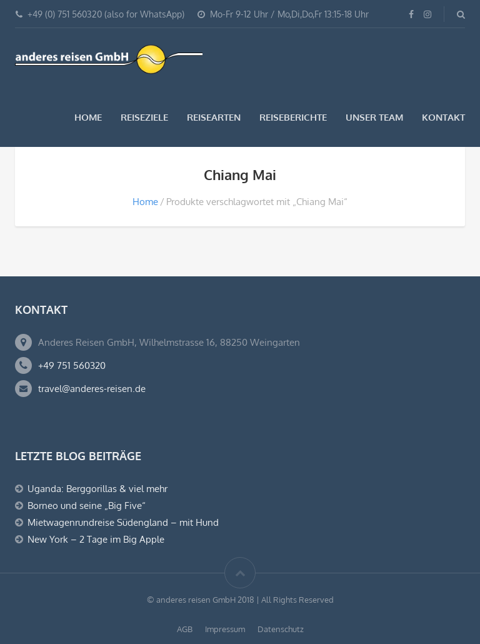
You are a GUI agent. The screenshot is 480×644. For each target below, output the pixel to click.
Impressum (225, 629)
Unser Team (374, 117)
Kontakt (443, 117)
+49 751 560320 (72, 365)
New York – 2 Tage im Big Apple (96, 539)
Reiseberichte (293, 117)
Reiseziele (144, 117)
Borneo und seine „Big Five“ (87, 505)
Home (88, 117)
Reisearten (214, 117)
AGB (184, 629)
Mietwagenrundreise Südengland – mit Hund (123, 522)
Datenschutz (281, 629)
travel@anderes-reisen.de (92, 389)
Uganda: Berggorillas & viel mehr (98, 489)
